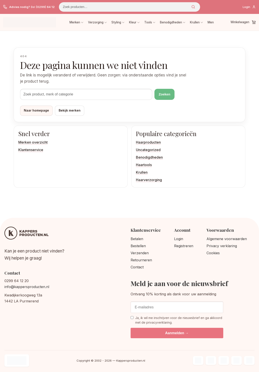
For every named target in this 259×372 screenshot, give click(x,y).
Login (178, 239)
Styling (116, 22)
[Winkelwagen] (243, 22)
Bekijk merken (70, 110)
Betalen (137, 239)
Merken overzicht (33, 142)
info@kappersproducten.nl (26, 287)
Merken (74, 22)
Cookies (213, 253)
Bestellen (138, 246)
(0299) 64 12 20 (47, 7)
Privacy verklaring (221, 246)
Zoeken (193, 7)
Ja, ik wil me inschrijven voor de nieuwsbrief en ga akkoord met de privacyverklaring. (176, 320)
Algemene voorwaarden (226, 239)
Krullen (195, 22)
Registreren (183, 246)
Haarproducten (148, 142)
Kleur (132, 22)
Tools (148, 22)
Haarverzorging (149, 180)
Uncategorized (148, 150)
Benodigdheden (171, 22)
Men (211, 22)
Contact (137, 267)
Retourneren (141, 260)
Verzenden (140, 253)
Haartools (144, 165)
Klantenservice (30, 150)
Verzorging (95, 22)
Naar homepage (36, 110)
